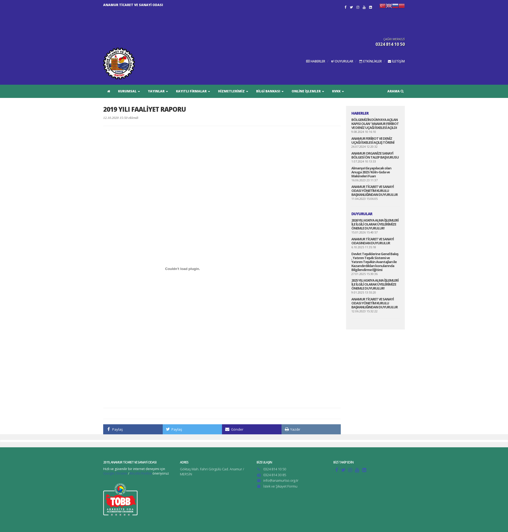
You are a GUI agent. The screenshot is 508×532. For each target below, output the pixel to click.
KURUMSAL (129, 91)
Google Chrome (115, 473)
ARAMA (395, 91)
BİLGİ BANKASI (270, 91)
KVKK (338, 91)
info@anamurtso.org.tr (280, 480)
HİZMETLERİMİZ (233, 91)
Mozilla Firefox (141, 473)
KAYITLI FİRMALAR (193, 91)
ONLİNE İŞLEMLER (308, 91)
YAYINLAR (158, 91)
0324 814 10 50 (274, 469)
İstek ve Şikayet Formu (280, 486)
